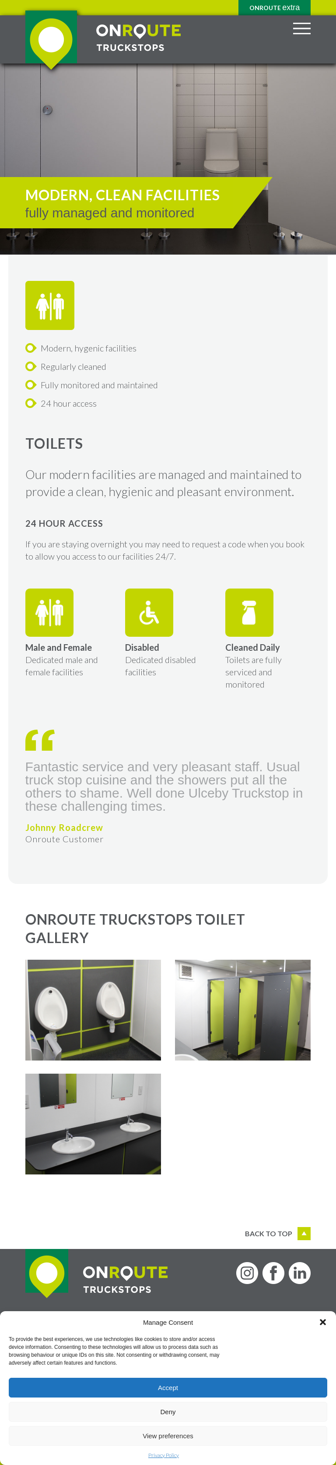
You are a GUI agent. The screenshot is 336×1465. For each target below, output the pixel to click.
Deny (167, 1411)
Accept (168, 1387)
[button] (322, 1322)
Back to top (278, 1233)
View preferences (168, 1436)
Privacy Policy (163, 1455)
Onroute (274, 7)
